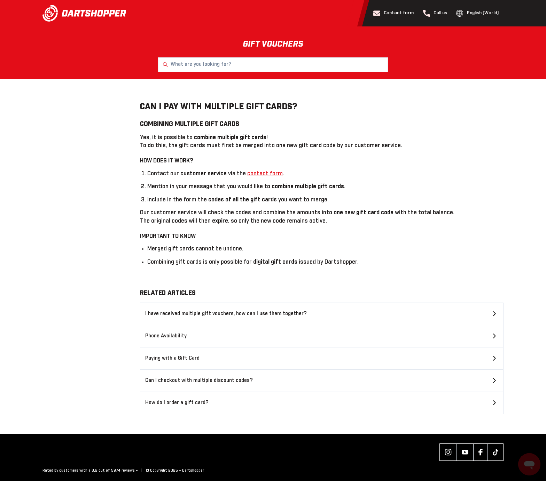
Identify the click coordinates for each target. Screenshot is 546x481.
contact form (265, 173)
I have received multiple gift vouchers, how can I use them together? (226, 313)
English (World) (477, 13)
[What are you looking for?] (273, 64)
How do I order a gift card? (177, 402)
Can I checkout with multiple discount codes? (199, 380)
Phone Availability (166, 336)
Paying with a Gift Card (172, 358)
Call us (435, 13)
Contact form (393, 13)
